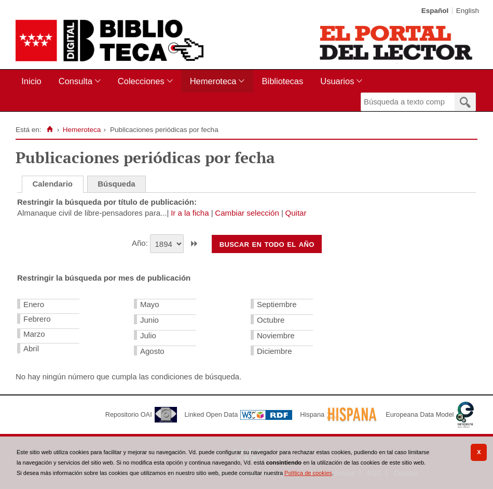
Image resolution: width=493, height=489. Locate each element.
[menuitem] (33, 81)
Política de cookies (308, 473)
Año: (141, 243)
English (467, 11)
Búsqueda (116, 183)
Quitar (296, 212)
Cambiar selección (247, 212)
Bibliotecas (282, 81)
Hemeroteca (213, 81)
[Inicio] (49, 129)
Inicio (31, 81)
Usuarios (337, 81)
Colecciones (141, 81)
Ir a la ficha (190, 212)
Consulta (75, 81)
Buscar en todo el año (267, 244)
